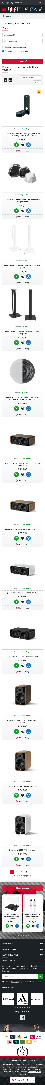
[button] (16, 935)
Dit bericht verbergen (24, 1080)
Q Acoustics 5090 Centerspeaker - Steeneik (22, 529)
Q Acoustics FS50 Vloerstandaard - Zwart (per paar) (22, 332)
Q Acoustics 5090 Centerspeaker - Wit (22, 593)
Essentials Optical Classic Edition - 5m (32, 916)
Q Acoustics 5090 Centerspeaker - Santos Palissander (22, 464)
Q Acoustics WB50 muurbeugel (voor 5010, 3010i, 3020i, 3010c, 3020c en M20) (22, 135)
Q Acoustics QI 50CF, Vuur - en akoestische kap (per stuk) (22, 201)
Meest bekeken (22, 888)
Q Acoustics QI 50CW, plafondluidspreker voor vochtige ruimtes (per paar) (22, 398)
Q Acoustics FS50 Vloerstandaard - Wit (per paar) (22, 266)
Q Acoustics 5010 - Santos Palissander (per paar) (22, 721)
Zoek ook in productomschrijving (16, 51)
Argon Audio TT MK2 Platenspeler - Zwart (12, 916)
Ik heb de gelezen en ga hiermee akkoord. (21, 982)
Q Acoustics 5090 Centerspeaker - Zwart (22, 657)
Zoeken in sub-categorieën (14, 47)
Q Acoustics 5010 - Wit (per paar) (22, 850)
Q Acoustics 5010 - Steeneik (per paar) (22, 786)
